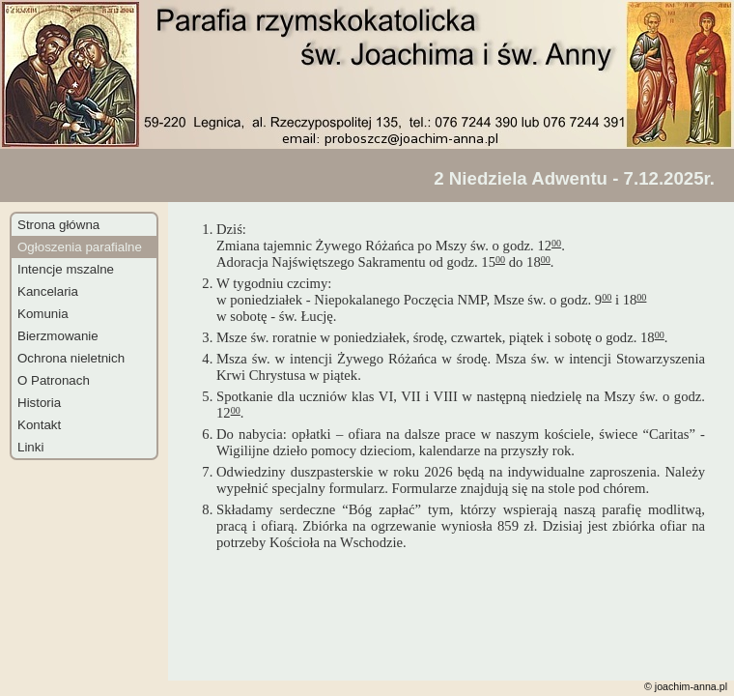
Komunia (43, 313)
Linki (30, 447)
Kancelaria (47, 291)
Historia (39, 402)
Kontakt (39, 425)
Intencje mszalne (65, 269)
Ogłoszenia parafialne (79, 247)
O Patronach (53, 380)
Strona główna (58, 225)
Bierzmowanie (58, 336)
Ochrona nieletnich (71, 358)
